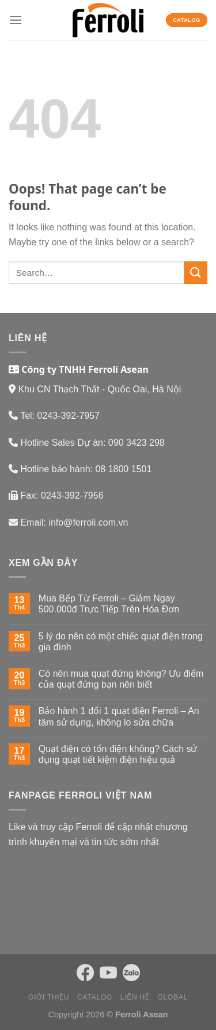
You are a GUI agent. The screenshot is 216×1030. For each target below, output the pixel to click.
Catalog (94, 997)
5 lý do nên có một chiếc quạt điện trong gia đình (121, 641)
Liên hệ (135, 997)
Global (172, 997)
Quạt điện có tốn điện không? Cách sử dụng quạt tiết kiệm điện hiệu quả (118, 754)
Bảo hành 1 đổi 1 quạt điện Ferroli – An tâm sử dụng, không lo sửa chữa (119, 716)
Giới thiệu (48, 997)
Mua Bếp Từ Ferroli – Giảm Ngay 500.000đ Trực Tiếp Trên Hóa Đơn (109, 603)
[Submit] (195, 272)
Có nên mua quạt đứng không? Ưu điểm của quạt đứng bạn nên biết (121, 679)
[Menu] (15, 20)
